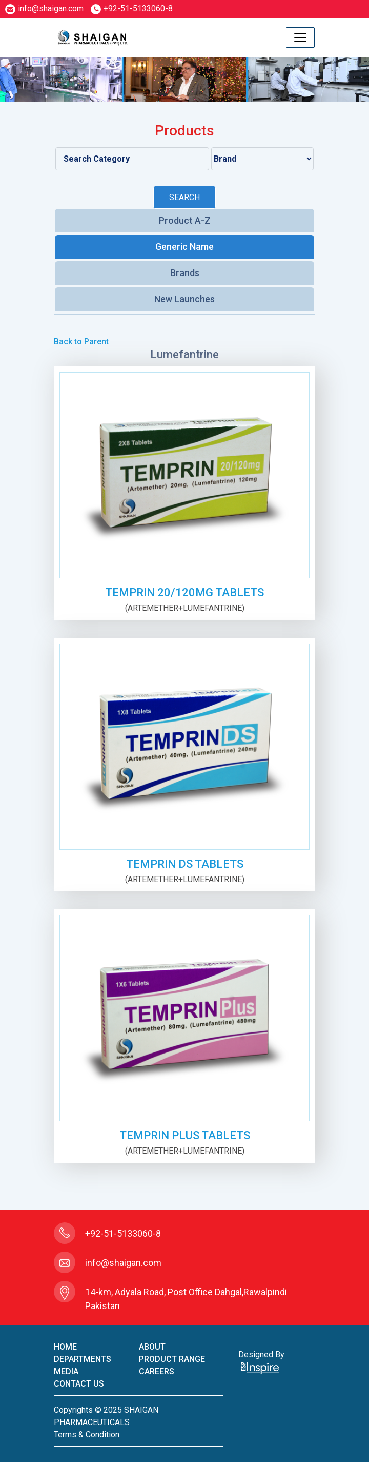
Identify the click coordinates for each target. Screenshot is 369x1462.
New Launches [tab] (184, 299)
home (65, 1347)
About (152, 1347)
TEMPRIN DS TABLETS (184, 863)
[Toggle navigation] (300, 37)
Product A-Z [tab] (185, 220)
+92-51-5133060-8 (132, 8)
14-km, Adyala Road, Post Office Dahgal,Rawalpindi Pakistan (186, 1298)
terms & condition (86, 1434)
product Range (172, 1359)
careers (156, 1371)
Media (66, 1371)
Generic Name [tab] (184, 246)
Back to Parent (81, 341)
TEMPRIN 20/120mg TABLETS (184, 592)
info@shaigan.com (44, 8)
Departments (82, 1359)
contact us (79, 1384)
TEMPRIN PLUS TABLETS (184, 1135)
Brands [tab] (184, 272)
